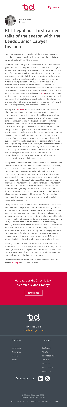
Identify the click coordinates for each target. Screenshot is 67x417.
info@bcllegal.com (33, 330)
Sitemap (30, 401)
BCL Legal (16, 262)
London (15, 356)
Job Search (46, 348)
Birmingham (16, 352)
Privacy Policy (20, 401)
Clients (45, 352)
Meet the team (48, 367)
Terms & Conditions (41, 401)
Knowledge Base (48, 356)
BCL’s (42, 93)
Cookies (11, 401)
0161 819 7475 (33, 326)
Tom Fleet (20, 109)
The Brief (45, 359)
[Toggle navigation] (7, 7)
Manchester (16, 348)
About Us (46, 363)
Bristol (14, 359)
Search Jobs (33, 293)
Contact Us (46, 371)
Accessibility (54, 401)
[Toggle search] (55, 7)
